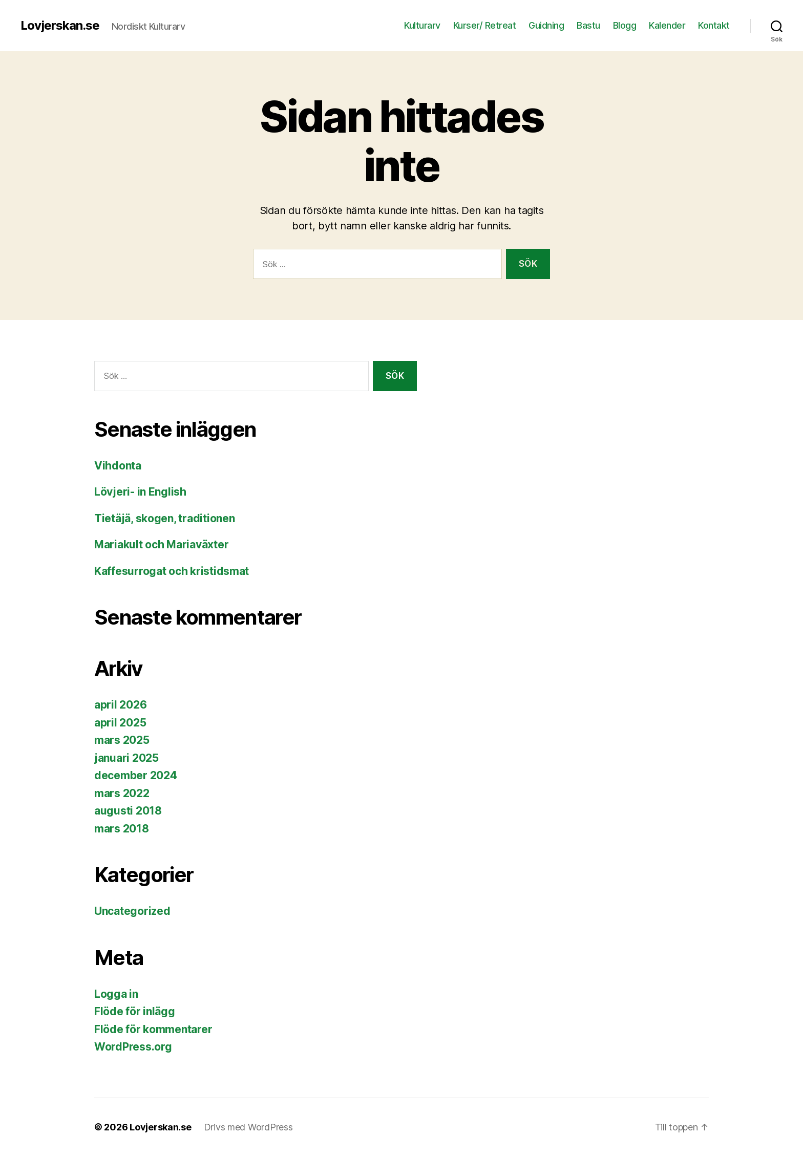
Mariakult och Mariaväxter (161, 544)
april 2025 (120, 722)
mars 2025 (122, 740)
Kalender (667, 25)
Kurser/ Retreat (484, 25)
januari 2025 (126, 758)
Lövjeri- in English (140, 491)
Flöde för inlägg (134, 1011)
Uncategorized (132, 911)
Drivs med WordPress (248, 1127)
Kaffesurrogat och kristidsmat (171, 571)
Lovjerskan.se (59, 25)
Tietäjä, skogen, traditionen (164, 518)
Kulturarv (422, 25)
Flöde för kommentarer (153, 1029)
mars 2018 (121, 828)
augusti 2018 (128, 810)
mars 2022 (122, 793)
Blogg (625, 25)
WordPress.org (133, 1046)
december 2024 (135, 775)
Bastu (588, 25)
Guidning (546, 25)
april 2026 (120, 704)
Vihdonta (117, 465)
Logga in (116, 994)
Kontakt (714, 25)
